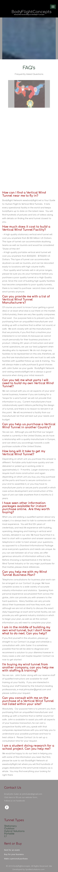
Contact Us (28, 583)
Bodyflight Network (44, 368)
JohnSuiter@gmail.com (32, 794)
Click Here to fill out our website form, (21, 797)
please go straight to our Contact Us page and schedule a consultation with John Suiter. (26, 641)
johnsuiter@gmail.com (35, 689)
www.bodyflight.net (32, 200)
